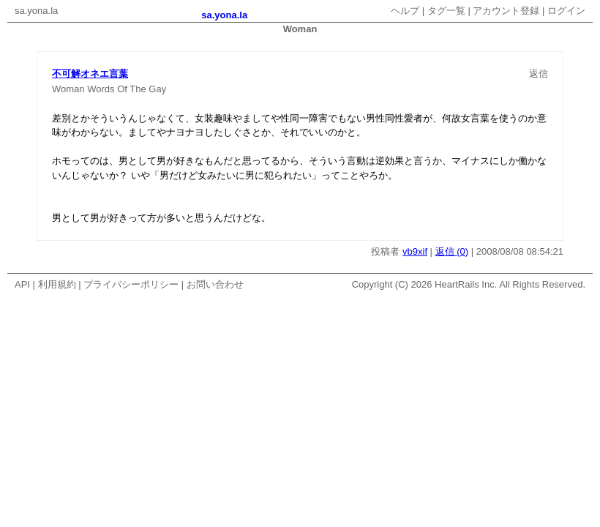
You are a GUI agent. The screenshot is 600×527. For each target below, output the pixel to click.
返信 (538, 73)
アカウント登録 (506, 10)
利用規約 (57, 284)
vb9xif (414, 251)
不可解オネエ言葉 (90, 73)
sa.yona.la (36, 10)
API (22, 284)
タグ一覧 (446, 10)
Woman (68, 88)
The (138, 88)
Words (100, 88)
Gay (157, 88)
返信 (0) (452, 251)
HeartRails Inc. (466, 284)
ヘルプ (405, 10)
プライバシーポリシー (131, 284)
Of (122, 88)
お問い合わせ (215, 284)
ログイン (566, 10)
